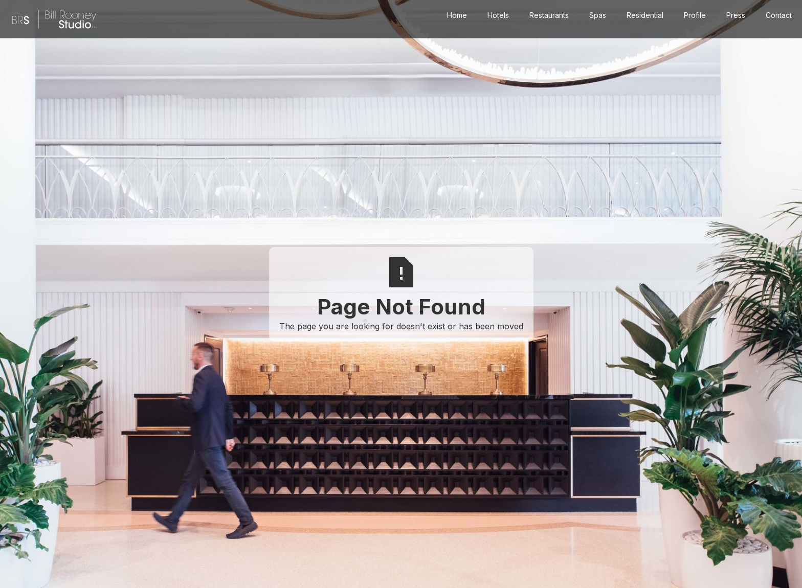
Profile (695, 15)
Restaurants (549, 15)
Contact (779, 15)
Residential (645, 15)
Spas (597, 15)
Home (457, 15)
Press (735, 15)
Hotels (498, 15)
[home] (54, 19)
